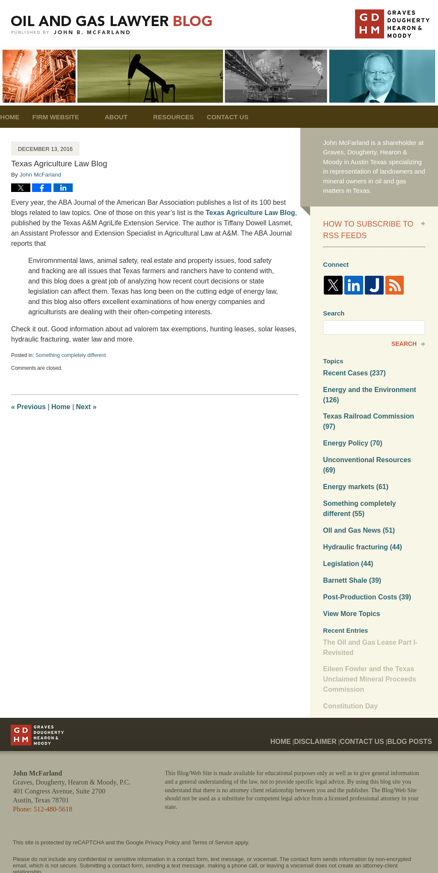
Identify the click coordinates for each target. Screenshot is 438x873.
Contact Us (266, 117)
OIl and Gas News (357, 500)
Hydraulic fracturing (360, 516)
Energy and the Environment (366, 389)
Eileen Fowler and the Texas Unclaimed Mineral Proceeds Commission (366, 643)
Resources (199, 117)
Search (404, 339)
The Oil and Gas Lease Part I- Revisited (367, 613)
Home (22, 117)
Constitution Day (348, 668)
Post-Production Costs (364, 564)
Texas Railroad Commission (372, 410)
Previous (28, 406)
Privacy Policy (162, 805)
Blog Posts (412, 697)
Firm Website (81, 117)
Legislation (346, 532)
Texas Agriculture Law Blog (250, 212)
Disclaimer (329, 697)
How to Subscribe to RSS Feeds (368, 227)
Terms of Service (213, 805)
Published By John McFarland (392, 23)
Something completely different (71, 355)
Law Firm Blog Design (384, 851)
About (141, 117)
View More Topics (349, 580)
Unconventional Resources (371, 442)
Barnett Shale (350, 548)
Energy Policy (351, 426)
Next (86, 406)
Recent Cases (352, 368)
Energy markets (353, 458)
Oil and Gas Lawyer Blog (111, 25)
